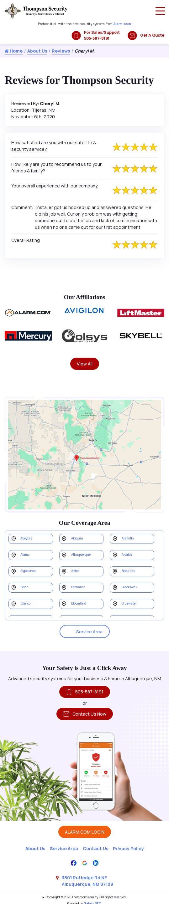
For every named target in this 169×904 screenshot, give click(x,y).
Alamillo (128, 538)
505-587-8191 (84, 692)
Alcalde (127, 555)
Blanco (25, 603)
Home (14, 51)
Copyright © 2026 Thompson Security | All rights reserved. (86, 897)
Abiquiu (77, 538)
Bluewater (129, 603)
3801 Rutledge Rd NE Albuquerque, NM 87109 (87, 881)
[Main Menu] (160, 11)
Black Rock (129, 587)
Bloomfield (78, 603)
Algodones (27, 571)
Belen (24, 587)
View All (84, 364)
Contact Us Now (84, 714)
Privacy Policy (128, 848)
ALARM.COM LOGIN (84, 832)
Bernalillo (78, 587)
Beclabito (128, 571)
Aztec (75, 571)
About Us (37, 51)
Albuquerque (81, 555)
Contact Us (95, 848)
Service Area (85, 631)
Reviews (61, 51)
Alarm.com (122, 24)
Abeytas (26, 538)
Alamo (24, 555)
